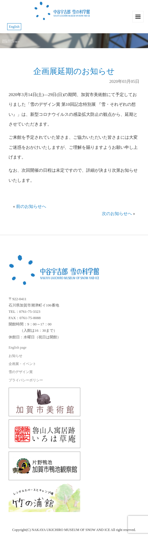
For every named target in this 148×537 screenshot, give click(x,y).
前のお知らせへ (31, 206)
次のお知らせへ (117, 213)
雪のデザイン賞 (21, 372)
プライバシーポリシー (26, 380)
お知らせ (15, 356)
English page (17, 347)
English (14, 27)
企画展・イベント (22, 364)
